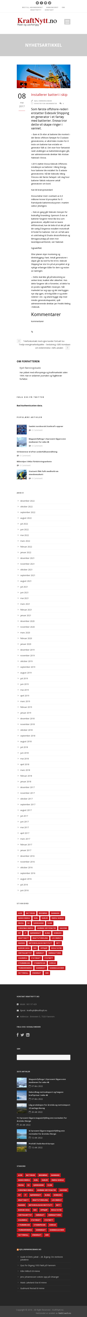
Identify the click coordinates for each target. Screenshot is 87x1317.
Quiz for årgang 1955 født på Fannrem (38, 1265)
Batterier (42, 332)
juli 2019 (24, 678)
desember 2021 (27, 558)
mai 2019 (24, 690)
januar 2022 (25, 552)
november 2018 (27, 724)
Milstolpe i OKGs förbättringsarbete (34, 461)
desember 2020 (27, 621)
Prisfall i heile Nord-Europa (41, 1143)
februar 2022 (26, 546)
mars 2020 (25, 632)
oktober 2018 (26, 730)
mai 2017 (24, 827)
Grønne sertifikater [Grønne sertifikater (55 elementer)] (46, 928)
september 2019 (27, 667)
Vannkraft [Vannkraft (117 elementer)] (41, 968)
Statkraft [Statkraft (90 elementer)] (36, 958)
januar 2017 (25, 850)
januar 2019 (25, 712)
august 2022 (26, 518)
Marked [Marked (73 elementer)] (21, 943)
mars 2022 (25, 541)
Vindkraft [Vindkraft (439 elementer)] (36, 973)
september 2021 (27, 575)
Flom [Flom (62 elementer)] (50, 923)
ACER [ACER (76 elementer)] (20, 913)
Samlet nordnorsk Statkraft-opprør (46, 426)
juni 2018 (24, 753)
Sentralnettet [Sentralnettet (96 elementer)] (25, 953)
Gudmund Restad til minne (32, 1288)
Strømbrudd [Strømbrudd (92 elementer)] (24, 963)
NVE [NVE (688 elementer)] (35, 948)
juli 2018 (24, 747)
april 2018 (24, 764)
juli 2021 (24, 586)
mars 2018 (25, 770)
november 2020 (27, 627)
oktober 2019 (26, 661)
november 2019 (27, 655)
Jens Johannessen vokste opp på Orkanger (39, 1277)
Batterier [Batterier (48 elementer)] (30, 913)
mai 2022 (24, 535)
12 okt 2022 (37, 1137)
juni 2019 (24, 684)
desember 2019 (27, 649)
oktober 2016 (26, 867)
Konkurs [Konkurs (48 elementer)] (58, 933)
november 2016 (27, 861)
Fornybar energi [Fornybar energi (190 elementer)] (25, 928)
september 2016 (27, 873)
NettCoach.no (64, 1313)
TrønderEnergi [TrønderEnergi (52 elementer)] (25, 968)
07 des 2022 (37, 1086)
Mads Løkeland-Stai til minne (33, 1282)
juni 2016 (24, 890)
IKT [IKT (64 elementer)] (19, 933)
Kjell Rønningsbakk (43, 101)
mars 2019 (25, 701)
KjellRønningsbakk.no (30, 1249)
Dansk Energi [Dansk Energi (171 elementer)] (24, 918)
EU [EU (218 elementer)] (28, 923)
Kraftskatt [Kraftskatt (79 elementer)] (23, 938)
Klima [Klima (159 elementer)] (47, 933)
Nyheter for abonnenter (45, 103)
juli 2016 (24, 884)
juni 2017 (24, 821)
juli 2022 (24, 523)
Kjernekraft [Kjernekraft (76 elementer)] (35, 933)
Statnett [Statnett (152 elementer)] (48, 958)
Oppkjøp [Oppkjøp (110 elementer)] (43, 948)
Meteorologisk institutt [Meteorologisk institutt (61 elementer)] (40, 943)
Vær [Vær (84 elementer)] (47, 973)
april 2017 (24, 833)
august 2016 (26, 879)
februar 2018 (26, 775)
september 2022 (27, 512)
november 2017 (27, 793)
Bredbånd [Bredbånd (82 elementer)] (43, 913)
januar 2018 (25, 781)
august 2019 (26, 672)
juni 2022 (24, 529)
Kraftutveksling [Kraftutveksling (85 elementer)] (40, 938)
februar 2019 (26, 707)
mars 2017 (25, 838)
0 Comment (37, 430)
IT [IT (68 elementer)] (25, 933)
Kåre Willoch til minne (30, 1271)
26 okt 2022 (37, 1112)
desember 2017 (27, 787)
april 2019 (24, 695)
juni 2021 (24, 592)
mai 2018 (24, 758)
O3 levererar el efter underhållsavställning (37, 451)
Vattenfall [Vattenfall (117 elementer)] (23, 973)
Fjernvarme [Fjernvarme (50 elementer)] (38, 923)
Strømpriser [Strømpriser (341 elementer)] (39, 963)
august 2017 (26, 810)
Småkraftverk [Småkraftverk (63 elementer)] (54, 953)
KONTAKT (49, 10)
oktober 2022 (26, 506)
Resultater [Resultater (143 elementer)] (56, 948)
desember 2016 (27, 856)
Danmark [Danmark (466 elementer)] (55, 913)
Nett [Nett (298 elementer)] (58, 943)
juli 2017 (24, 816)
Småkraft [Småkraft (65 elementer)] (40, 953)
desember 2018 (27, 718)
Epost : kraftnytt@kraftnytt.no (33, 1010)
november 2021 (27, 564)
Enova (63, 332)
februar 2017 (26, 844)
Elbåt (53, 332)
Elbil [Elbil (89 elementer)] (36, 918)
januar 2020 (25, 644)
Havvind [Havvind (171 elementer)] (63, 928)
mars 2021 (25, 604)
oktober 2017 (26, 798)
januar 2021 (25, 615)
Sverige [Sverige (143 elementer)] (52, 963)
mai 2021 (24, 598)
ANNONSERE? (52, 7)
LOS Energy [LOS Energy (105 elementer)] (57, 938)
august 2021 (26, 581)
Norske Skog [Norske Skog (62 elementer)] (24, 948)
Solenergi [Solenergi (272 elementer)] (22, 958)
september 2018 (27, 735)
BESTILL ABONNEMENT (32, 7)
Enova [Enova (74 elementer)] (21, 923)
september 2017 (27, 804)
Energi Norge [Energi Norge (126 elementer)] (58, 918)
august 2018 (26, 741)
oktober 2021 (26, 569)
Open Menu (67, 21)
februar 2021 (26, 609)
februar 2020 (26, 638)
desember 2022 (27, 500)
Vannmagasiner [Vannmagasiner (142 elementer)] (56, 968)
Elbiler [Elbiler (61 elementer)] (45, 918)
